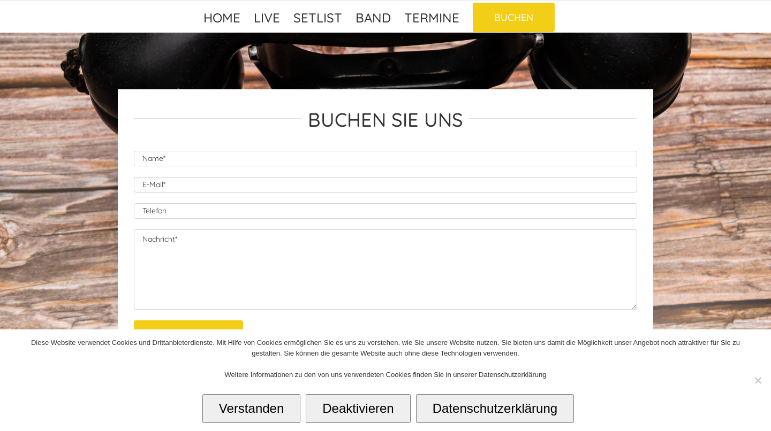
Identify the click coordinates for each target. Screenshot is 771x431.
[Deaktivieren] (757, 380)
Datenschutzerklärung (495, 408)
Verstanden (251, 408)
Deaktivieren (358, 408)
